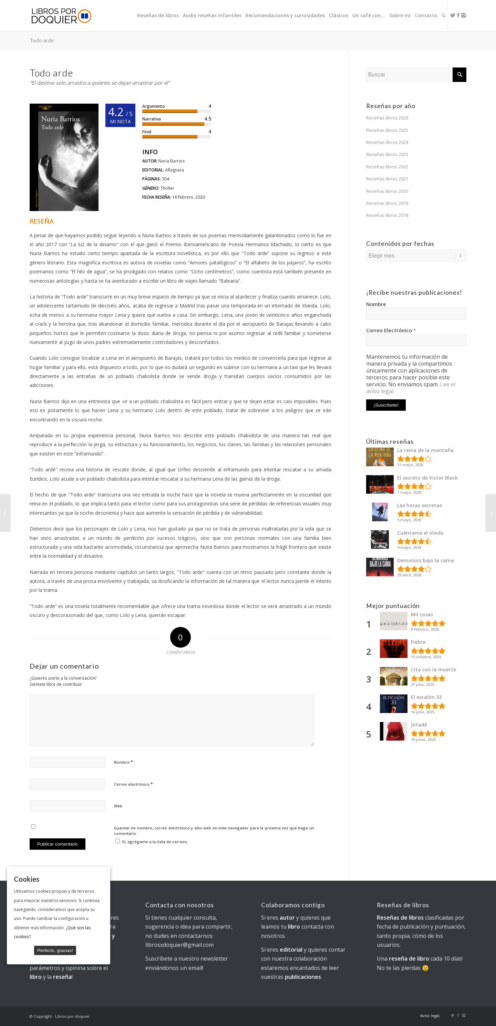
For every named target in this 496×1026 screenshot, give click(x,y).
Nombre (123, 762)
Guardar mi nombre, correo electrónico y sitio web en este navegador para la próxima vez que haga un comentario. (214, 830)
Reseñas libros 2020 (387, 191)
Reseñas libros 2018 (387, 215)
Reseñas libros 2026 (387, 118)
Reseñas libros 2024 (387, 142)
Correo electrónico (133, 784)
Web (118, 805)
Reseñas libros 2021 (387, 179)
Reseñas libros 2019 (387, 203)
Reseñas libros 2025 (387, 130)
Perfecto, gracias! (55, 950)
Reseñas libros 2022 (387, 167)
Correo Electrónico (391, 330)
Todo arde (42, 40)
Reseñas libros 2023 (387, 154)
